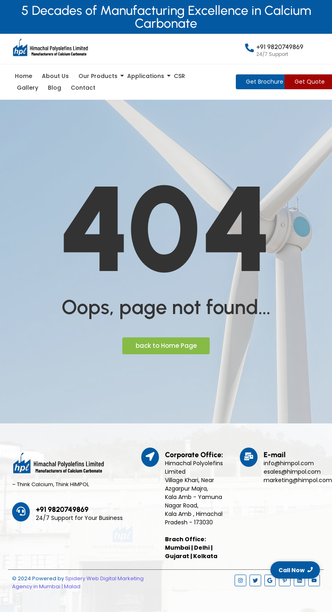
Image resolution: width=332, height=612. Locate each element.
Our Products (99, 76)
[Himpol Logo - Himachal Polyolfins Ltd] (50, 47)
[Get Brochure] (264, 81)
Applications (147, 76)
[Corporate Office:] (150, 457)
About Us (55, 76)
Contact (83, 88)
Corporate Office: (194, 454)
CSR (179, 76)
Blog (54, 88)
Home (23, 76)
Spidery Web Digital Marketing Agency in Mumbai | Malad (78, 582)
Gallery (27, 88)
